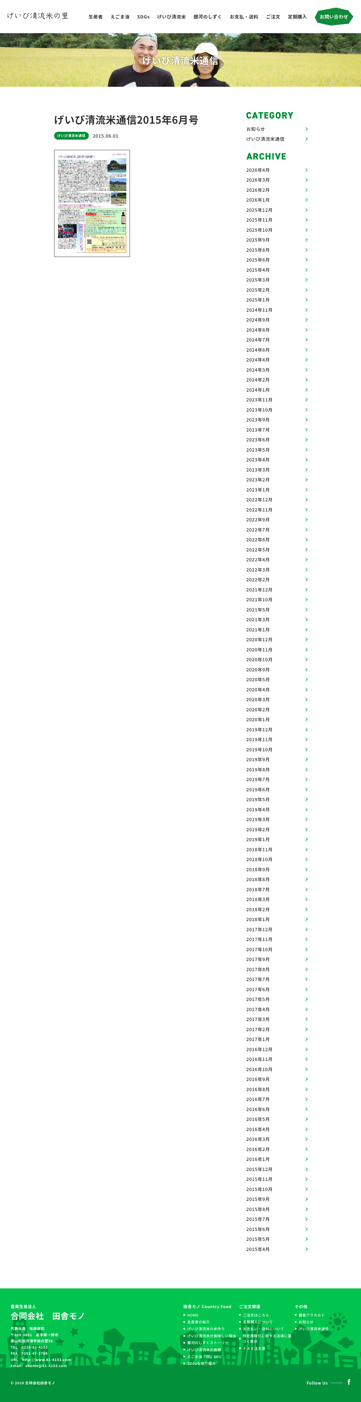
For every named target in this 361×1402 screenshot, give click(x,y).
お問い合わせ (334, 16)
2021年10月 (259, 599)
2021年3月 (258, 619)
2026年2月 (258, 189)
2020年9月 (258, 669)
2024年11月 (259, 309)
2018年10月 (259, 859)
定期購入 (297, 16)
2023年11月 (259, 399)
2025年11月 (259, 219)
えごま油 (120, 16)
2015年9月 (258, 1199)
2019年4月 (258, 809)
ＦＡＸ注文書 (254, 1348)
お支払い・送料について (263, 1328)
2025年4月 (258, 269)
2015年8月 (258, 1209)
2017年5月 (258, 999)
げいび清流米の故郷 (204, 1349)
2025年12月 (259, 209)
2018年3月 (258, 899)
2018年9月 (258, 869)
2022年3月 (258, 569)
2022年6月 (258, 539)
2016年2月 (258, 1149)
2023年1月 (258, 489)
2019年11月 (259, 739)
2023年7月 (258, 429)
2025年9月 (258, 239)
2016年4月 (258, 1129)
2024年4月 (258, 359)
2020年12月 (259, 639)
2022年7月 (258, 529)
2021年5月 (258, 609)
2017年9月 (258, 959)
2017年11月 (259, 939)
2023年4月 (258, 459)
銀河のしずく (208, 16)
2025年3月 (258, 279)
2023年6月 (258, 439)
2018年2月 (258, 909)
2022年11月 (259, 509)
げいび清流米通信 (71, 135)
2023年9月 (258, 419)
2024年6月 (258, 349)
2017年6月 (258, 989)
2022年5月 (258, 549)
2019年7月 (258, 779)
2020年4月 (258, 689)
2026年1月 (258, 199)
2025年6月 (258, 259)
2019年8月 (258, 769)
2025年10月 (259, 229)
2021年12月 (259, 589)
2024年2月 (258, 379)
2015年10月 (259, 1189)
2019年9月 (258, 759)
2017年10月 (259, 949)
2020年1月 (258, 719)
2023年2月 (258, 479)
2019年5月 (258, 799)
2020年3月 (258, 699)
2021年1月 (258, 629)
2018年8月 (258, 879)
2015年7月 (258, 1219)
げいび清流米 (171, 16)
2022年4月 (258, 559)
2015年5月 (258, 1239)
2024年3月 (258, 369)
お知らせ (255, 128)
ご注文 (273, 16)
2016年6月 (258, 1109)
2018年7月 (258, 889)
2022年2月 (258, 579)
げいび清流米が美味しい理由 (211, 1335)
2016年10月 (259, 1069)
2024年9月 (258, 319)
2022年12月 (259, 499)
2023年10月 (259, 409)
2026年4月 (258, 169)
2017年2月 (258, 1029)
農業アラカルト (312, 1315)
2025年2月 (258, 289)
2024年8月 (258, 329)
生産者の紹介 (198, 1321)
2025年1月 (258, 299)
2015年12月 (259, 1169)
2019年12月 (259, 729)
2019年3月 (258, 819)
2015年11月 (259, 1179)
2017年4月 (258, 1009)
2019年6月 (258, 789)
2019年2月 (258, 829)
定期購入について (258, 1321)
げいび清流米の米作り (206, 1328)
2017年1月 (258, 1039)
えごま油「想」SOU (204, 1356)
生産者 (96, 16)
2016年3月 (258, 1139)
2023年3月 (258, 469)
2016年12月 (259, 1049)
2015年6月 (258, 1229)
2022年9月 (258, 519)
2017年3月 (258, 1019)
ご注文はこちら (256, 1315)
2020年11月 (259, 649)
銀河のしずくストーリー (208, 1342)
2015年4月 (258, 1249)
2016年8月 (258, 1089)
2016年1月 (258, 1159)
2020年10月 (259, 659)
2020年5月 (258, 679)
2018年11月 (259, 849)
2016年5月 (258, 1119)
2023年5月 (258, 449)
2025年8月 (258, 249)
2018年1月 (258, 919)
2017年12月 (259, 929)
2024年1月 (258, 389)
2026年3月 (258, 179)
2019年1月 (258, 839)
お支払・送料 (244, 16)
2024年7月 (258, 339)
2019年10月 (259, 749)
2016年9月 (258, 1079)
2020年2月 (258, 709)
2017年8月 (258, 969)
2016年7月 (258, 1099)
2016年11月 (259, 1059)
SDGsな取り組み (201, 1363)
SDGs (143, 16)
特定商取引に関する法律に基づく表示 (267, 1338)
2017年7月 (258, 979)
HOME (193, 1315)
